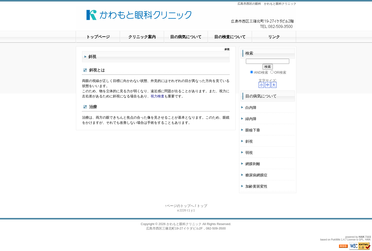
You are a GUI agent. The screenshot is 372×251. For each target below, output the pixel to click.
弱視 (249, 152)
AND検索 (259, 72)
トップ (202, 206)
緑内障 (250, 119)
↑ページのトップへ (179, 206)
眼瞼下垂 (252, 130)
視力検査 (157, 96)
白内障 (250, 107)
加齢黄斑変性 (256, 186)
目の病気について (261, 96)
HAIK (362, 237)
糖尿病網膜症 (256, 175)
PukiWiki (335, 239)
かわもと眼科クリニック (184, 224)
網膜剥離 (252, 164)
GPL (361, 239)
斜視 (249, 141)
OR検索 (278, 72)
